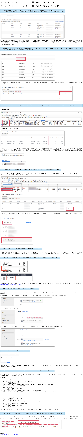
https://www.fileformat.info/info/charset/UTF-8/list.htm (10, 284)
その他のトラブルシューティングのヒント (9, 434)
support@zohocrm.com (64, 416)
